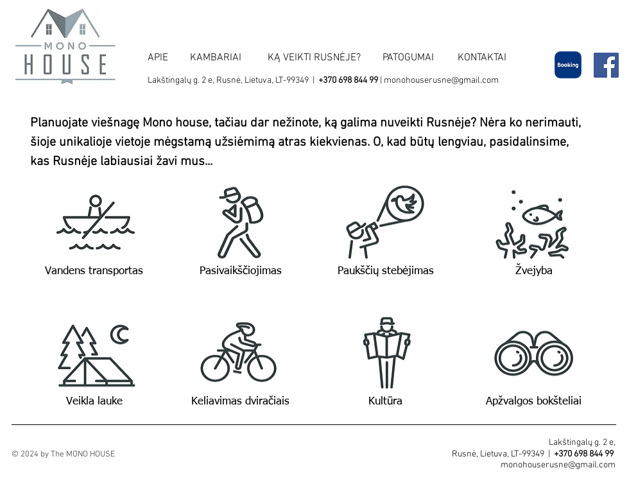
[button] (94, 223)
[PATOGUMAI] (408, 58)
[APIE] (157, 58)
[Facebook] (606, 65)
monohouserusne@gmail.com (441, 80)
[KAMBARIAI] (215, 58)
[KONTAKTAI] (482, 58)
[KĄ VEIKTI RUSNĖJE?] (314, 58)
